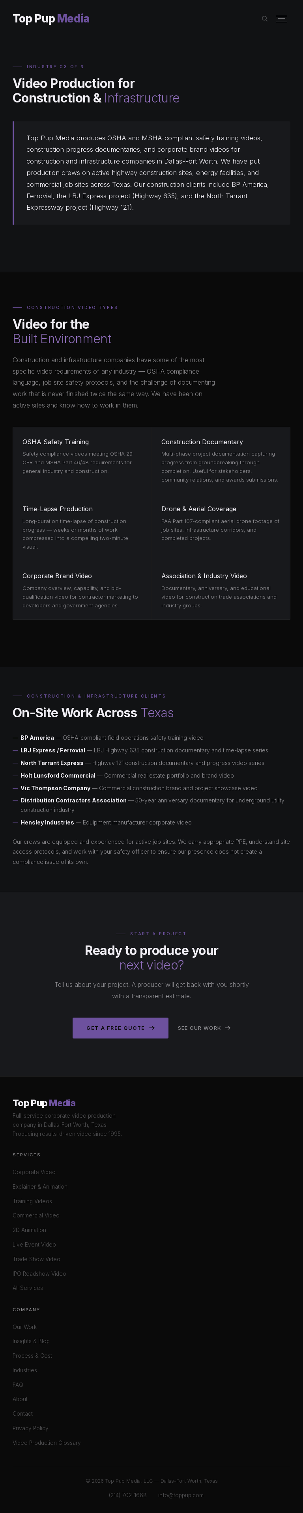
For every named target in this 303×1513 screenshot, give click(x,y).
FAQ (18, 1385)
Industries (25, 1370)
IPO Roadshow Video (39, 1274)
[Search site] (264, 18)
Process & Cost (32, 1356)
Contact (23, 1414)
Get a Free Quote (120, 1028)
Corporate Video (34, 1172)
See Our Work (204, 1028)
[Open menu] (281, 19)
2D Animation (29, 1230)
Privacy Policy (31, 1428)
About (20, 1399)
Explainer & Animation (40, 1187)
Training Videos (32, 1201)
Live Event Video (34, 1244)
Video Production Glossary (47, 1443)
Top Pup (51, 18)
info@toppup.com (181, 1495)
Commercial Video (36, 1215)
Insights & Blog (31, 1341)
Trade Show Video (36, 1259)
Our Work (25, 1327)
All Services (28, 1288)
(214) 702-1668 (128, 1495)
